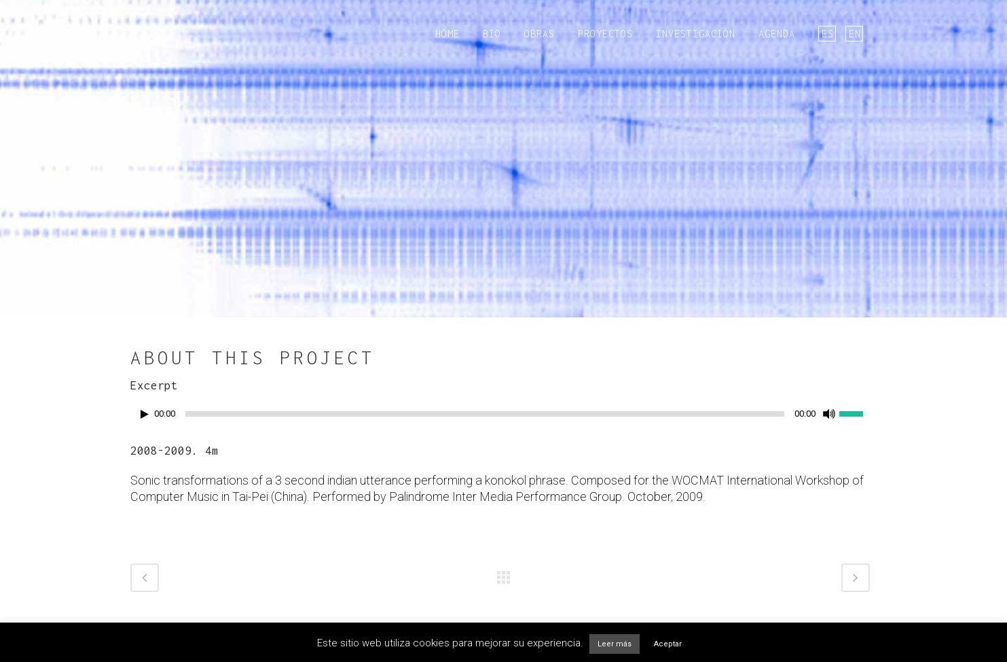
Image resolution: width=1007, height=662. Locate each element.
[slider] (484, 414)
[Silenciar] (829, 413)
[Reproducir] (145, 414)
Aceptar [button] (668, 644)
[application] (503, 417)
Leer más (614, 644)
